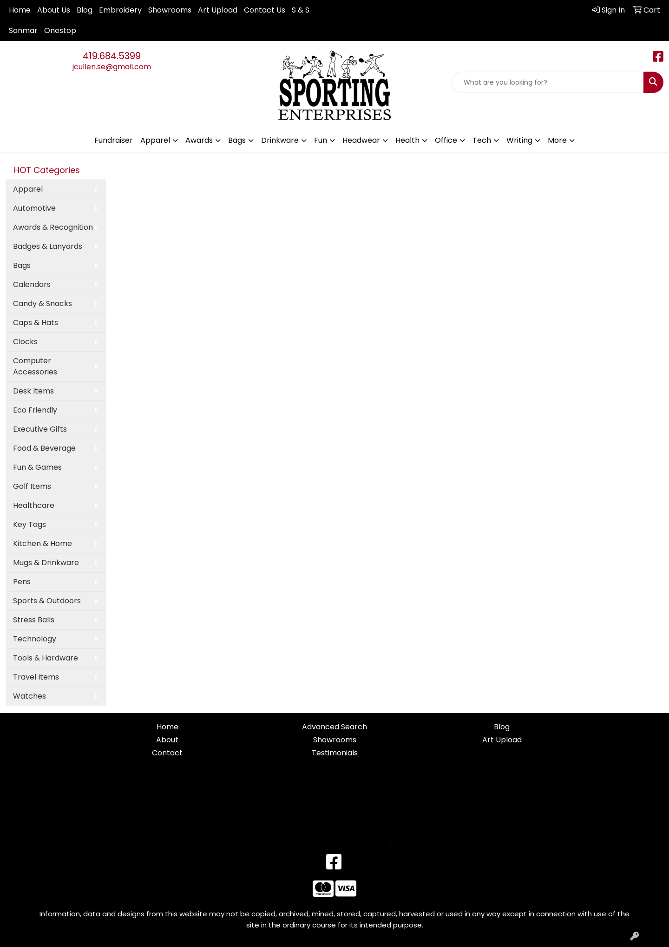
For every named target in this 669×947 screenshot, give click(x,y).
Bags (22, 265)
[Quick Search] (548, 82)
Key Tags (29, 524)
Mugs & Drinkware (46, 562)
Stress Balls (33, 619)
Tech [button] (481, 140)
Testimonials (335, 752)
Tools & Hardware (45, 658)
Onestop (60, 30)
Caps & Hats (35, 322)
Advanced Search (334, 726)
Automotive (34, 208)
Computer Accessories (35, 366)
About (167, 739)
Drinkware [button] (280, 140)
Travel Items (36, 677)
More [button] (557, 140)
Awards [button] (199, 140)
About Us (53, 10)
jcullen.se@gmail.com (111, 66)
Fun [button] (320, 140)
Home (20, 10)
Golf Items (32, 486)
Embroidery (120, 10)
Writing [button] (519, 140)
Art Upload (217, 10)
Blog (84, 10)
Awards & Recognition (53, 227)
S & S (300, 10)
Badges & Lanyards (47, 246)
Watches (29, 696)
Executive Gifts (40, 429)
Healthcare (33, 505)
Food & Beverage (44, 448)
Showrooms (169, 10)
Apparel (28, 189)
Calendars (32, 284)
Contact (167, 752)
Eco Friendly (35, 410)
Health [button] (407, 140)
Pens (22, 581)
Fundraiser (113, 140)
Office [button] (446, 140)
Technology (34, 639)
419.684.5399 (112, 55)
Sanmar (23, 30)
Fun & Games (37, 467)
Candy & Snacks (42, 303)
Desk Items (33, 391)
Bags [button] (237, 140)
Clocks (25, 341)
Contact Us (264, 10)
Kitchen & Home (42, 543)
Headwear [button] (361, 140)
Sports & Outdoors (47, 600)
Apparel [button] (155, 140)
